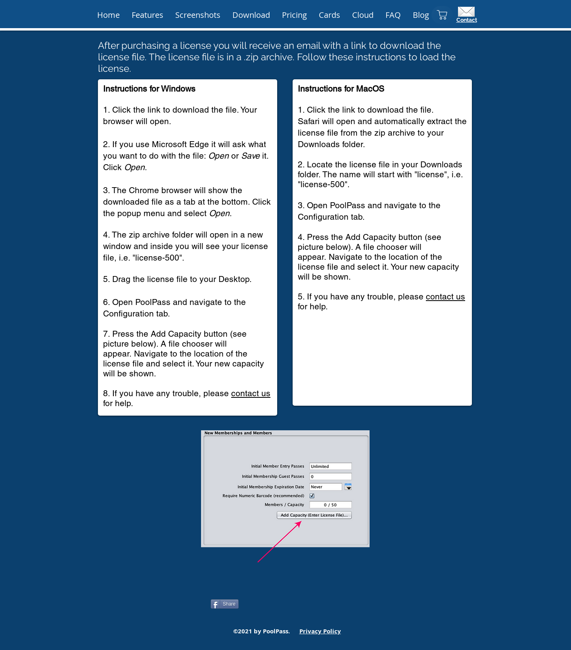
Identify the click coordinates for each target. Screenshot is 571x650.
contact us (250, 393)
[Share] (225, 604)
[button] (294, 15)
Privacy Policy (320, 631)
